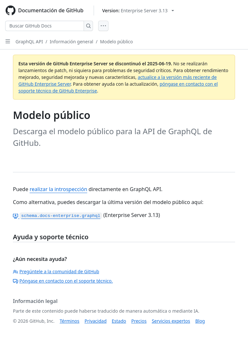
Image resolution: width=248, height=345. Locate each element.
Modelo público (116, 41)
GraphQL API (29, 41)
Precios (139, 321)
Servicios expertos (171, 321)
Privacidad (96, 321)
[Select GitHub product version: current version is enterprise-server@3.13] (138, 10)
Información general (71, 41)
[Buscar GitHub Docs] (44, 26)
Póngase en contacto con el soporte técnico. (63, 281)
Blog (200, 321)
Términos (69, 321)
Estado (119, 321)
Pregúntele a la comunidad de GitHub (56, 271)
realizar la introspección (58, 189)
